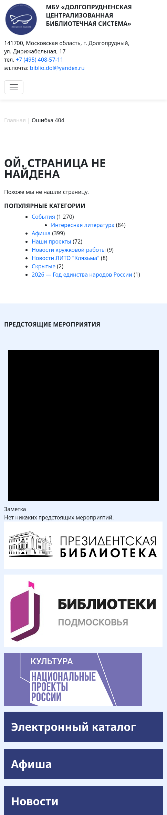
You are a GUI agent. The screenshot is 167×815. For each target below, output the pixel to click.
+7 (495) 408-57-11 (39, 59)
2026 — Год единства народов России (82, 274)
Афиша (41, 233)
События (43, 216)
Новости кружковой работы (69, 250)
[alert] (83, 426)
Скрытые (43, 266)
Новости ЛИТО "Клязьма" (66, 258)
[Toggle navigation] (13, 87)
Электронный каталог (73, 726)
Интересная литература (83, 225)
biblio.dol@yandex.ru (57, 68)
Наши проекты (51, 241)
